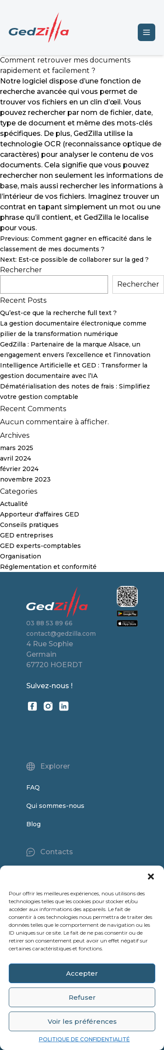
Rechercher (21, 270)
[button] (151, 876)
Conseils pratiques (29, 525)
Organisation (20, 556)
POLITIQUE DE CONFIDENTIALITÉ (84, 1039)
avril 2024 (15, 458)
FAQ (33, 787)
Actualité (14, 504)
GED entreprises (26, 535)
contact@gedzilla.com (61, 634)
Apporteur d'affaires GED (39, 514)
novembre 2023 (25, 479)
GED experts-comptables (40, 546)
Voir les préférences (82, 1021)
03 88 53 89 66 (49, 623)
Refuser (82, 997)
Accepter (82, 973)
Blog (33, 824)
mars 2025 (16, 448)
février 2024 (19, 469)
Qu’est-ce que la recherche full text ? (58, 313)
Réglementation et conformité (48, 567)
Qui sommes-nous (55, 806)
